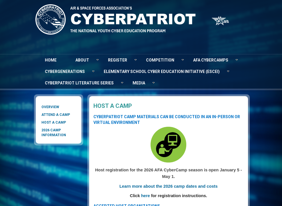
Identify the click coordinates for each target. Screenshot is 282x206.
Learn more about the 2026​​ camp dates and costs (168, 186)
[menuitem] (50, 60)
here (145, 195)
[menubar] (141, 71)
